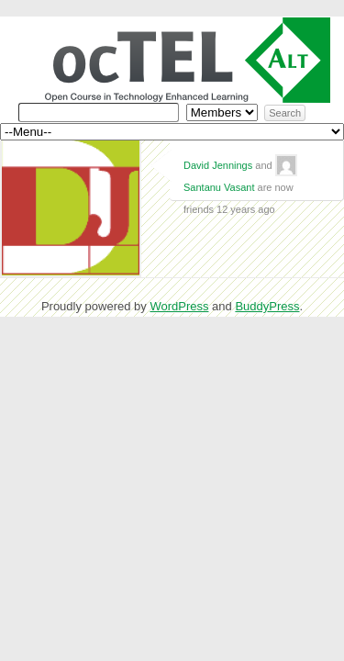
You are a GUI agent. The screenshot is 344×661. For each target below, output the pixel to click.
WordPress (179, 306)
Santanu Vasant (218, 187)
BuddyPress (267, 306)
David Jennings (217, 165)
